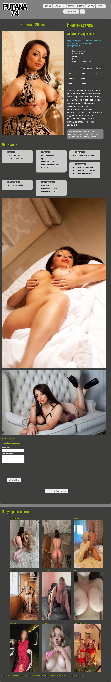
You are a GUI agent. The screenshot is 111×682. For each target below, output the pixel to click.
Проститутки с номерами (55, 675)
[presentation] (18, 471)
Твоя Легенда (15, 518)
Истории (101, 6)
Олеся (12, 571)
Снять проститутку (19, 675)
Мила (44, 518)
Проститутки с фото (75, 675)
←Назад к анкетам (56, 491)
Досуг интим (6, 675)
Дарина (13, 623)
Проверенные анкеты (76, 6)
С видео (91, 6)
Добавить (14, 480)
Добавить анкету (71, 11)
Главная (47, 6)
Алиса (44, 623)
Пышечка (45, 571)
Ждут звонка (59, 6)
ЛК (82, 11)
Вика (76, 571)
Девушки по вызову (36, 675)
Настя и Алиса (79, 623)
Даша (76, 518)
